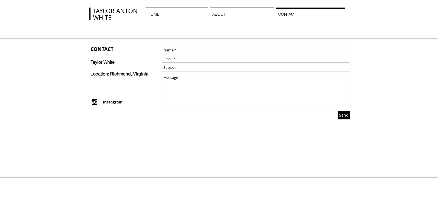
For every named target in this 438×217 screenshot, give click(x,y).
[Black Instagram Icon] (94, 102)
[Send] (344, 115)
